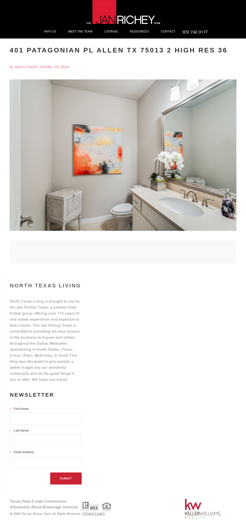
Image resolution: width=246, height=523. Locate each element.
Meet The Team (80, 31)
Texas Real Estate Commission (38, 501)
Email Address (22, 452)
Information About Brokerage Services (44, 507)
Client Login (94, 513)
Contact (168, 31)
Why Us (50, 31)
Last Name (19, 430)
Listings (111, 31)
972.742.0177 (195, 32)
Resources (139, 31)
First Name (19, 408)
